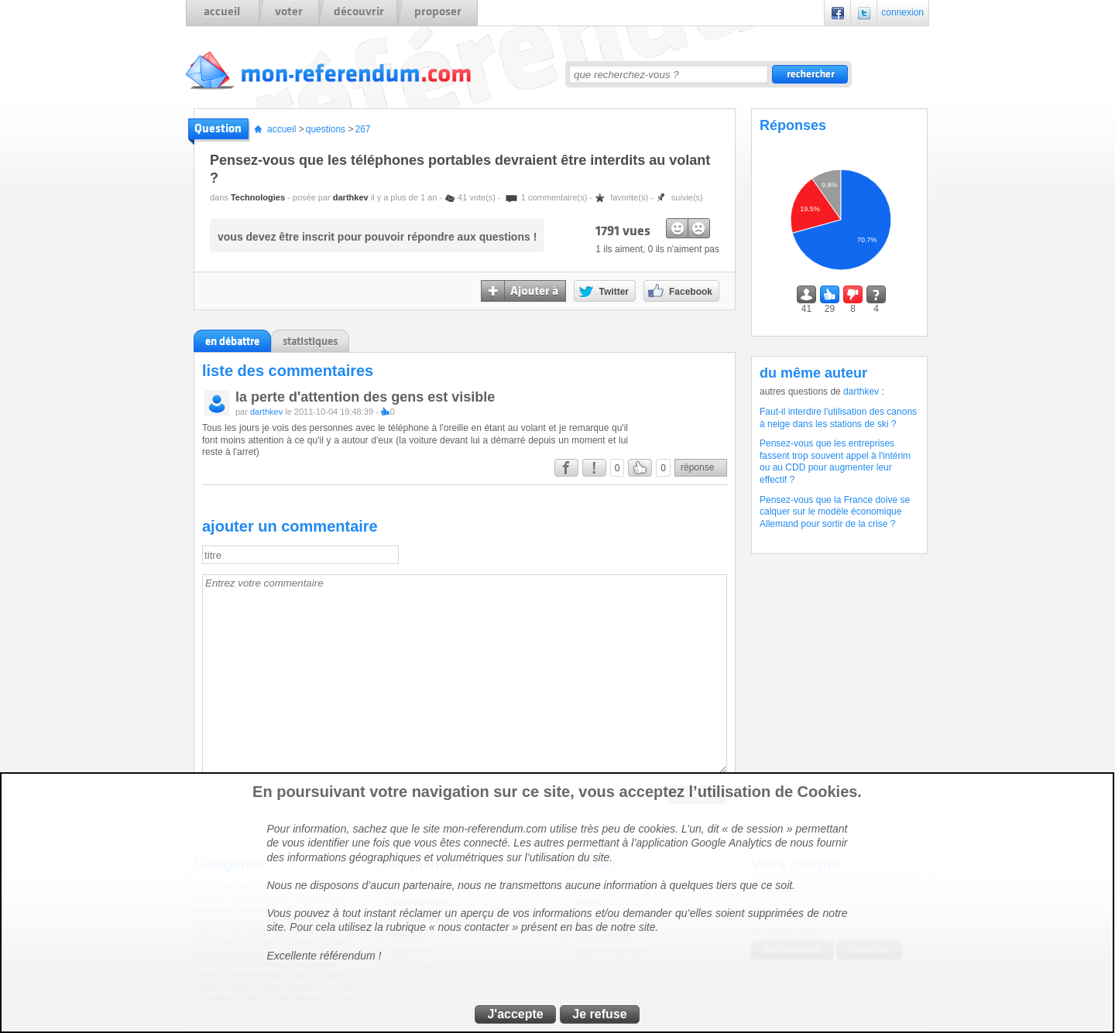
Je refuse (599, 1014)
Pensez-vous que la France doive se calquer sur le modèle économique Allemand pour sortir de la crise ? (835, 511)
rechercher (810, 74)
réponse (697, 467)
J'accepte (515, 1014)
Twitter (864, 13)
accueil (222, 12)
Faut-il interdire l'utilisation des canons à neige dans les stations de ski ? (838, 417)
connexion (902, 12)
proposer (437, 12)
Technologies (258, 197)
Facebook (838, 13)
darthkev (351, 197)
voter (289, 12)
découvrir (359, 12)
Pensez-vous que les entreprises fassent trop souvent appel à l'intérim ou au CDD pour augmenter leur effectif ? (835, 461)
